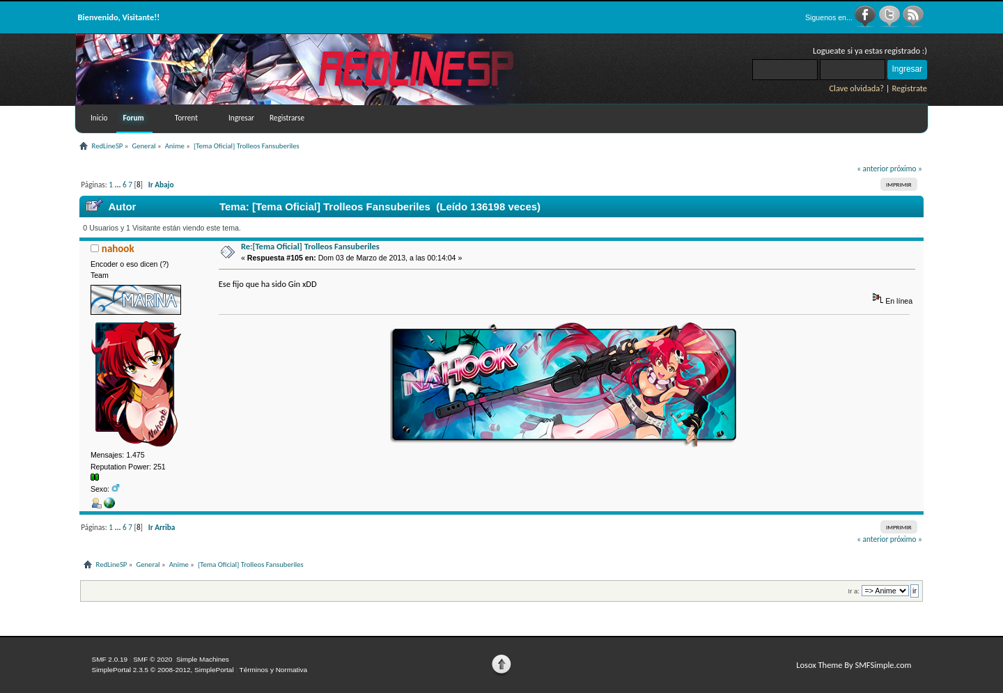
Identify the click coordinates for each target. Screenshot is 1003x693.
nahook (118, 248)
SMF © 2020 (152, 659)
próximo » (906, 168)
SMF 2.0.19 (110, 659)
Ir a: (854, 591)
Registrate (909, 88)
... (118, 184)
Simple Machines (202, 659)
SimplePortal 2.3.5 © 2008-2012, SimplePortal (163, 669)
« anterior (872, 168)
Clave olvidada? (856, 88)
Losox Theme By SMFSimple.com (853, 665)
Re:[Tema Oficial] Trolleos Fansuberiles (310, 246)
